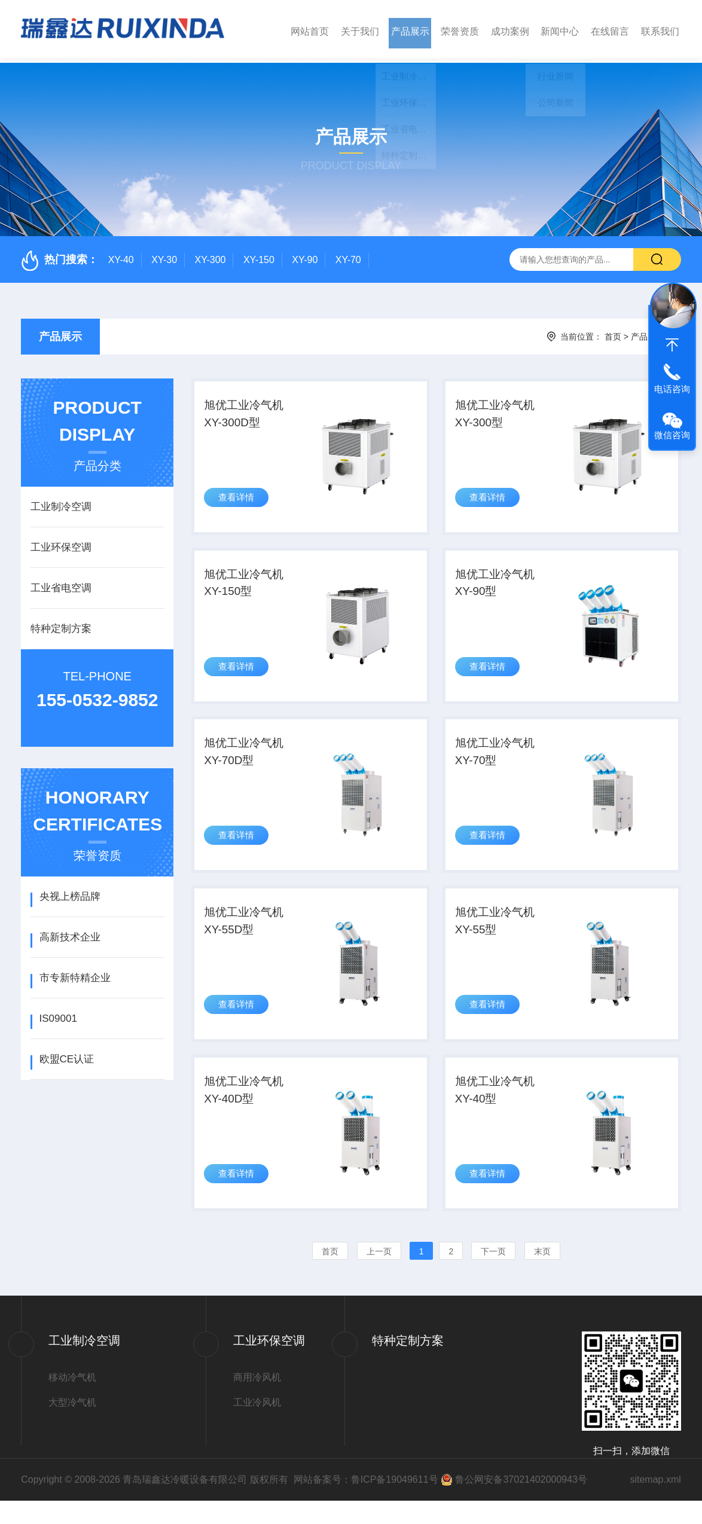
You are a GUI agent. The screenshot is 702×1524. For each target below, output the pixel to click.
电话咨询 (672, 389)
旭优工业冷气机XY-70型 (498, 761)
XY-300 (210, 256)
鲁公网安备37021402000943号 (521, 1503)
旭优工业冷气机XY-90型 (498, 587)
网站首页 (310, 29)
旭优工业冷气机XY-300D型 (247, 412)
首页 (613, 332)
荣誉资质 (460, 29)
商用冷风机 (257, 1400)
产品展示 (410, 29)
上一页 (379, 1274)
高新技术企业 (69, 933)
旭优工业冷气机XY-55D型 (247, 936)
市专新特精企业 (75, 973)
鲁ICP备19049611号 (394, 1503)
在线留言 (610, 29)
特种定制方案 (60, 624)
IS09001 (58, 1014)
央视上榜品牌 (69, 892)
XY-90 (305, 256)
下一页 (493, 1274)
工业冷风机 (257, 1426)
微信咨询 (672, 435)
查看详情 (238, 501)
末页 (542, 1274)
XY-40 (121, 256)
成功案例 (510, 29)
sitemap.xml (655, 1503)
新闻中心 (560, 29)
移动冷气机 (72, 1400)
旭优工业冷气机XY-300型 (498, 412)
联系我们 (660, 29)
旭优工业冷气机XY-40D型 (247, 1110)
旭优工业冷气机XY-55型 (498, 936)
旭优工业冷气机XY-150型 (247, 587)
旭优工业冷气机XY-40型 (498, 1110)
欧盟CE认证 (66, 1055)
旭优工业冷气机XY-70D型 (247, 761)
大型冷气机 (72, 1426)
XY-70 (348, 256)
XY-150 (258, 256)
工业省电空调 (60, 584)
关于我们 (360, 29)
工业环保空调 (60, 543)
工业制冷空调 (60, 502)
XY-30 (164, 256)
